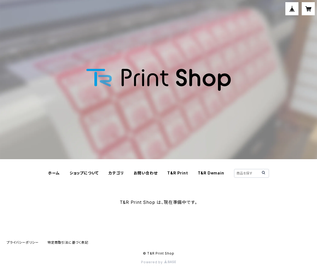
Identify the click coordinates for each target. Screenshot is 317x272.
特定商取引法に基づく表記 (67, 242)
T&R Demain (211, 173)
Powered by (158, 262)
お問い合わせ (146, 173)
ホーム (53, 173)
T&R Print (177, 173)
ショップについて (84, 173)
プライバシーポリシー (23, 242)
